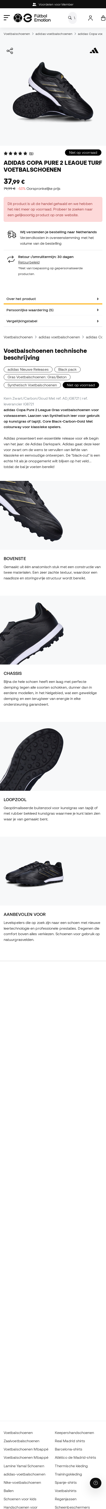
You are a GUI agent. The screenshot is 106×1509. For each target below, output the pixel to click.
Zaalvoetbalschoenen (21, 1441)
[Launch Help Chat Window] (95, 1483)
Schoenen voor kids (20, 1499)
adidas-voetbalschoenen (24, 1474)
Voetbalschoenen (17, 34)
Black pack (67, 369)
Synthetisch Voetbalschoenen (32, 385)
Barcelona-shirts (68, 1449)
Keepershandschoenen (74, 1432)
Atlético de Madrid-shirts (75, 1457)
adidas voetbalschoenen (53, 34)
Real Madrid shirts (70, 1441)
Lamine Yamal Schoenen (24, 1466)
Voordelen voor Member (53, 4)
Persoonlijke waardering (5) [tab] (29, 310)
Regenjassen (66, 1499)
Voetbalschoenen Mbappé (26, 1449)
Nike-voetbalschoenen (22, 1482)
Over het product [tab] (21, 299)
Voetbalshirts (66, 1491)
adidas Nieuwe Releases (28, 369)
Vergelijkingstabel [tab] (21, 321)
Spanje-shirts (66, 1482)
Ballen (9, 1491)
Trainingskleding (68, 1474)
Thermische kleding (71, 1466)
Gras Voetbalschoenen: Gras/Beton (37, 377)
